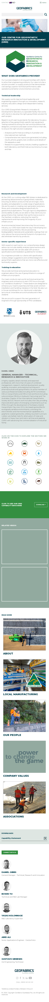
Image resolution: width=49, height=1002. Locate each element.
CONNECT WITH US (9, 852)
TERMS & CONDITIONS (10, 989)
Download (41, 504)
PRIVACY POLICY (26, 989)
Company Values (16, 775)
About (8, 653)
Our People (12, 735)
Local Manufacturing (20, 694)
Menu (43, 3)
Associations (13, 816)
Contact (5, 2)
